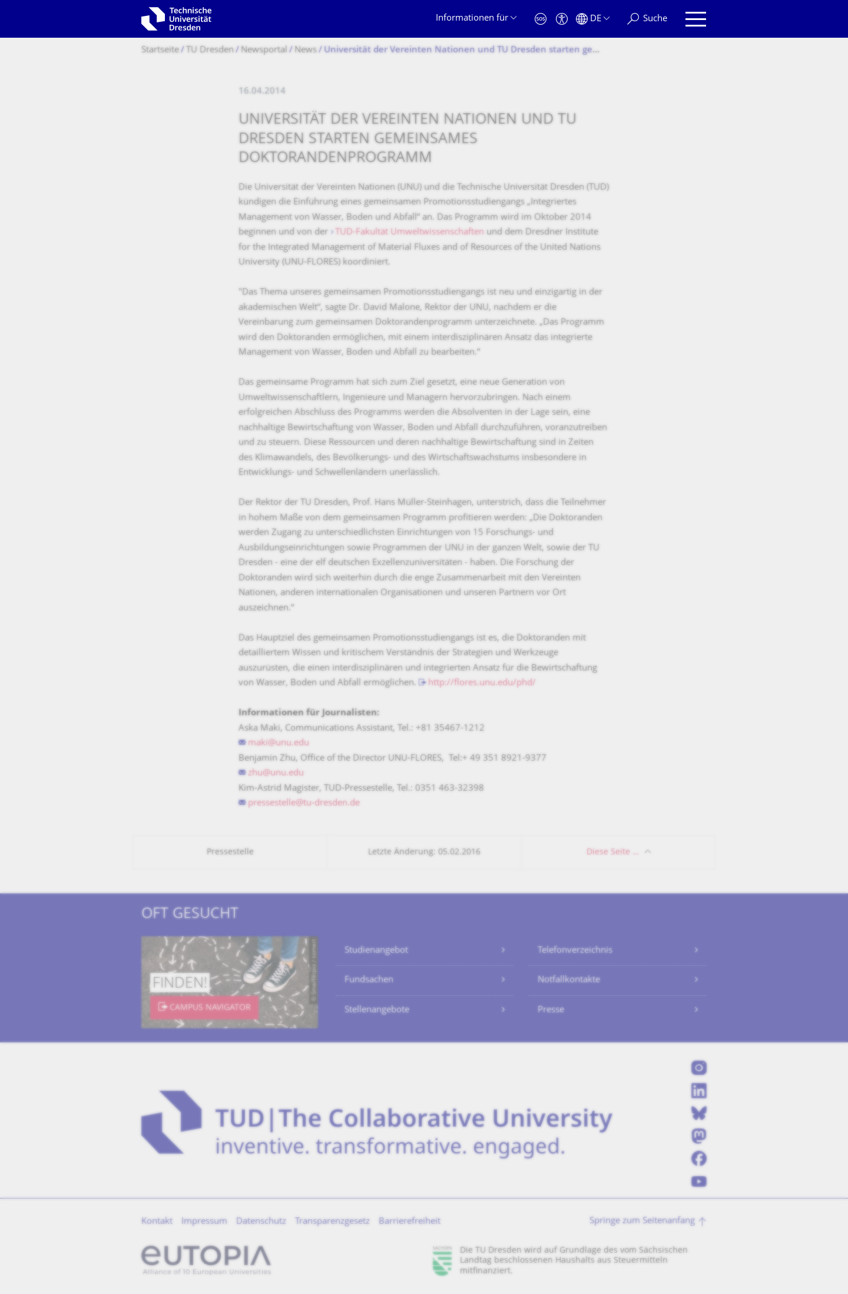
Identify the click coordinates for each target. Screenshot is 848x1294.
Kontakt (157, 1221)
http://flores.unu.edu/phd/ (482, 683)
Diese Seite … (613, 852)
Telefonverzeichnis (575, 950)
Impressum (204, 1221)
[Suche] (647, 19)
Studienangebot (376, 950)
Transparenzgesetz (332, 1221)
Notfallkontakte (569, 980)
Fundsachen (368, 980)
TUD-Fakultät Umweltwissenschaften (409, 232)
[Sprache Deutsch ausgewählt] (593, 19)
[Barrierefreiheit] (561, 19)
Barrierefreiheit (409, 1221)
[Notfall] (540, 19)
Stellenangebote (376, 1010)
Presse (551, 1010)
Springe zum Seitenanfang (642, 1221)
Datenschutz (261, 1221)
